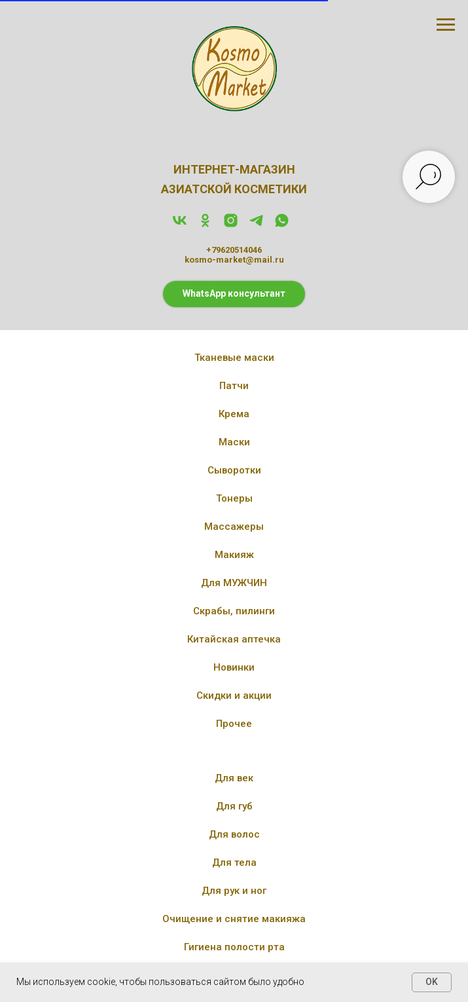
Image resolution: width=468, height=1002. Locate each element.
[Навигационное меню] (446, 24)
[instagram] (231, 225)
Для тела (234, 862)
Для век (234, 778)
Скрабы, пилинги (234, 611)
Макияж (234, 555)
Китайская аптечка (234, 639)
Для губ (234, 806)
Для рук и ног (234, 891)
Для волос (234, 834)
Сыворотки (234, 470)
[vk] (179, 225)
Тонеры (234, 498)
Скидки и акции (234, 695)
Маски (234, 442)
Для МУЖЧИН (234, 583)
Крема (234, 414)
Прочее (234, 724)
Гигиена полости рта (234, 947)
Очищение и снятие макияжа (234, 919)
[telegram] (256, 225)
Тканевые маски (234, 357)
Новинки (234, 667)
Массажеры (234, 526)
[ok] (205, 225)
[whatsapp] (282, 225)
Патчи (234, 386)
